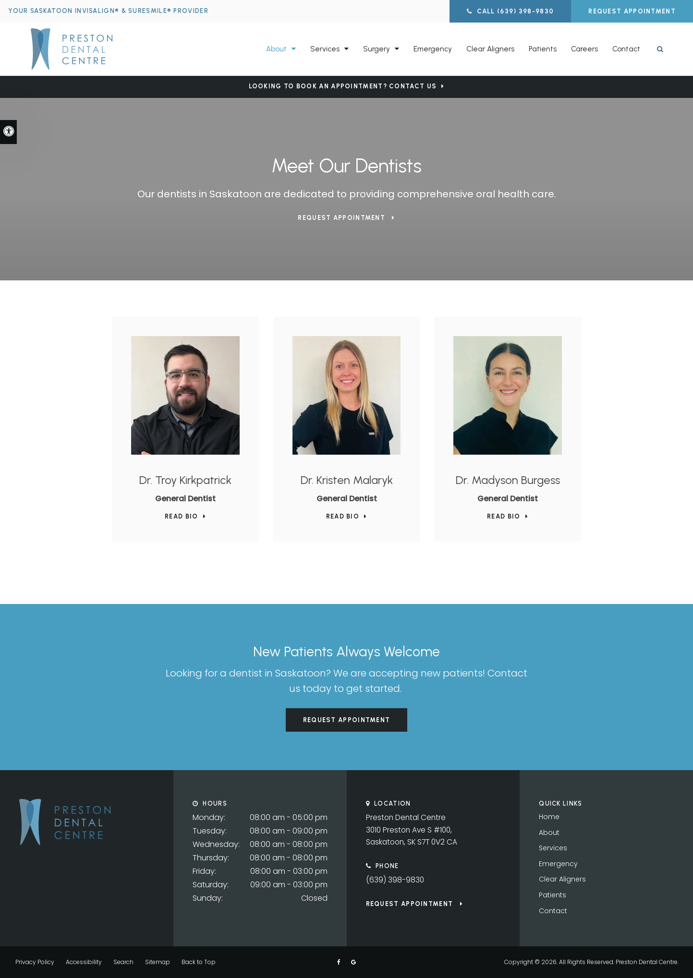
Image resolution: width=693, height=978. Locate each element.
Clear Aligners (490, 48)
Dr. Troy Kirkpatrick (185, 480)
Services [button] (325, 48)
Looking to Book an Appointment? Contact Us (343, 86)
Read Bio (181, 516)
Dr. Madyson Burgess (508, 480)
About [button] (276, 48)
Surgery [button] (376, 48)
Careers (584, 48)
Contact (626, 48)
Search (123, 962)
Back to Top (199, 962)
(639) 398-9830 (395, 880)
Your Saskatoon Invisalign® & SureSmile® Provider (109, 10)
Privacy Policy (34, 962)
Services (553, 848)
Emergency (432, 48)
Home (549, 816)
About (549, 832)
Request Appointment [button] (632, 11)
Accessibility (84, 962)
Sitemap (157, 962)
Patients (543, 48)
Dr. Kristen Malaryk (347, 480)
